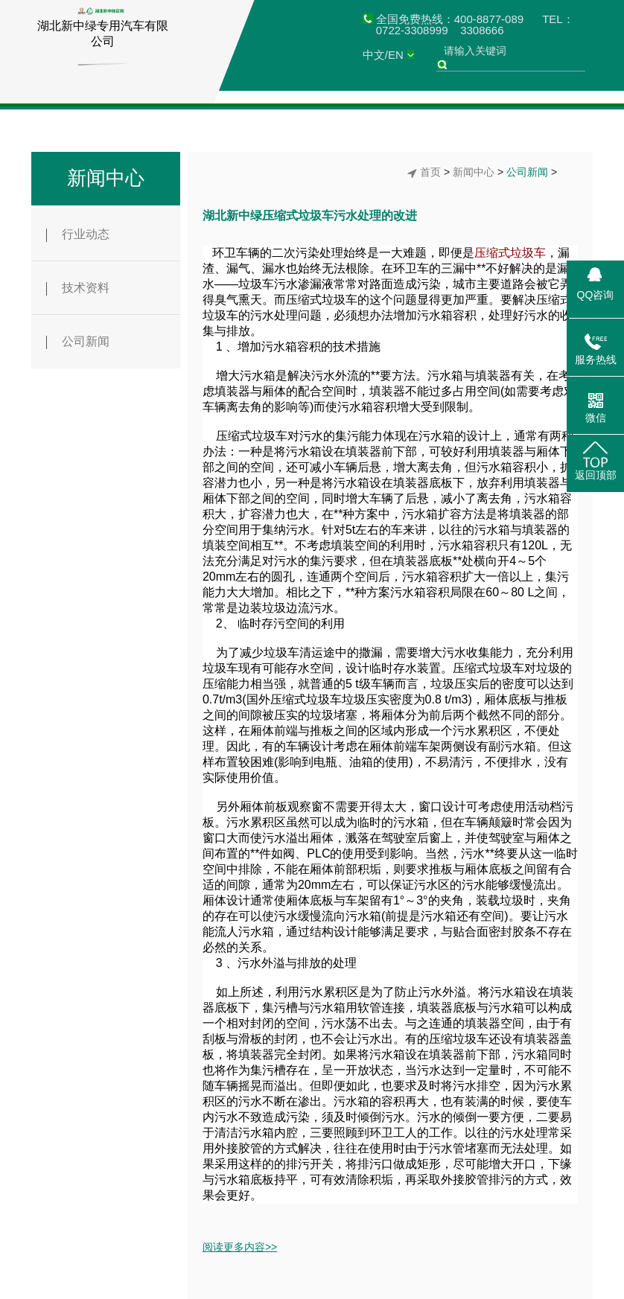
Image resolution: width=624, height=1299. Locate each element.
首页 (430, 172)
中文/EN (383, 54)
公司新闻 (77, 342)
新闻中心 (105, 178)
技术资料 (77, 288)
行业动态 (77, 235)
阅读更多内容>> (240, 1247)
